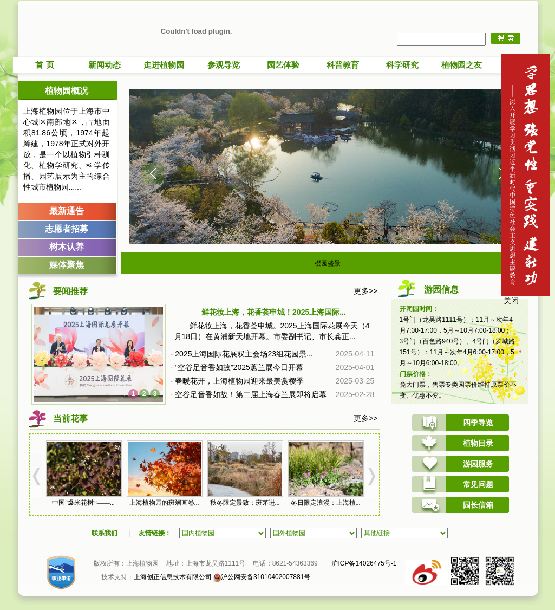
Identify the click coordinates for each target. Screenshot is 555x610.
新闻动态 (104, 64)
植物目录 (478, 443)
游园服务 (478, 463)
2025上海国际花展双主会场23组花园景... (243, 353)
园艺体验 (283, 64)
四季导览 (478, 422)
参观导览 (223, 64)
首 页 (44, 64)
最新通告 (66, 211)
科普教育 (343, 64)
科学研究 (402, 64)
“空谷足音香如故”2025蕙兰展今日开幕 (239, 367)
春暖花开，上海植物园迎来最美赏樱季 (239, 381)
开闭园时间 (416, 309)
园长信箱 (478, 505)
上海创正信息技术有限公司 (173, 577)
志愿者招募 (66, 228)
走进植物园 (163, 64)
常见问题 (478, 484)
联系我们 (104, 533)
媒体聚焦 (66, 264)
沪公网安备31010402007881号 (261, 577)
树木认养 (66, 246)
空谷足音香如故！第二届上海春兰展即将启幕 (251, 394)
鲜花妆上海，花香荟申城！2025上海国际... (273, 312)
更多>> (365, 291)
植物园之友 (461, 64)
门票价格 (413, 374)
